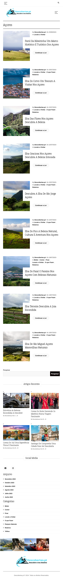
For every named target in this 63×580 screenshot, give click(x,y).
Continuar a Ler (41, 53)
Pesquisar (6, 370)
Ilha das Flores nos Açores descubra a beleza (39, 120)
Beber (36, 260)
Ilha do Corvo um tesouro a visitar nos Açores (40, 82)
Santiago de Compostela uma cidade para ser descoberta (43, 444)
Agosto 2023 (9, 490)
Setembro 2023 (10, 486)
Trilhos (7, 531)
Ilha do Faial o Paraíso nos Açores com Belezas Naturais (40, 273)
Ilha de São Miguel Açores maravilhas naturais (39, 345)
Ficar (47, 260)
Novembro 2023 (10, 479)
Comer (42, 260)
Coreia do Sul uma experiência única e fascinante (16, 443)
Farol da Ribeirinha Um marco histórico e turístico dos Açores (42, 42)
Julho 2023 (8, 493)
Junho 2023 (9, 497)
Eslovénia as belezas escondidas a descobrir (13, 411)
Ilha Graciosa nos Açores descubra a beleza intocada (40, 155)
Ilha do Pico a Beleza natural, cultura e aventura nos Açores (41, 232)
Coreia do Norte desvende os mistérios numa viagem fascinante (43, 414)
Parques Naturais (11, 524)
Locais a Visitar (39, 34)
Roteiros (35, 74)
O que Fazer (51, 72)
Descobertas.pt (40, 32)
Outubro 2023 (9, 482)
